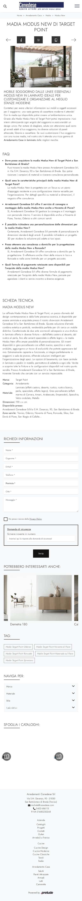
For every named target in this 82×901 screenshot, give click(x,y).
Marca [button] (9, 686)
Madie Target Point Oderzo (18, 646)
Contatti (41, 831)
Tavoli (41, 857)
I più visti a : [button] (12, 707)
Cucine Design (41, 847)
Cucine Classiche (41, 854)
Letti (41, 881)
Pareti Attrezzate (41, 874)
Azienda (41, 820)
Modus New (60, 15)
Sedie (41, 861)
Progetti (41, 827)
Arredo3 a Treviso (41, 837)
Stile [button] (8, 700)
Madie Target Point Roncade (19, 653)
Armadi (41, 877)
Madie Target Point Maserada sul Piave (55, 653)
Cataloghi (41, 824)
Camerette (41, 884)
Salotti (41, 871)
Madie (48, 15)
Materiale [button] (10, 693)
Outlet (41, 834)
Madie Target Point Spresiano (19, 660)
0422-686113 (42, 808)
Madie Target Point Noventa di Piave (53, 646)
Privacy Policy (36, 518)
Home (19, 15)
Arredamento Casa (34, 15)
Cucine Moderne (41, 851)
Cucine (41, 843)
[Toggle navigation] (77, 6)
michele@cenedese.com (42, 805)
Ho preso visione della (25, 518)
